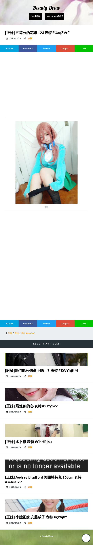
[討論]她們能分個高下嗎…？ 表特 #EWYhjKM (41, 370)
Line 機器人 (35, 16)
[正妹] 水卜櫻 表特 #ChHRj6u (28, 441)
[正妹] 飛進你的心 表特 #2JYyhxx (31, 406)
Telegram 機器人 (54, 16)
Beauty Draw (46, 7)
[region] (46, 84)
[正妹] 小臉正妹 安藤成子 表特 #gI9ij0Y (36, 517)
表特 (30, 38)
